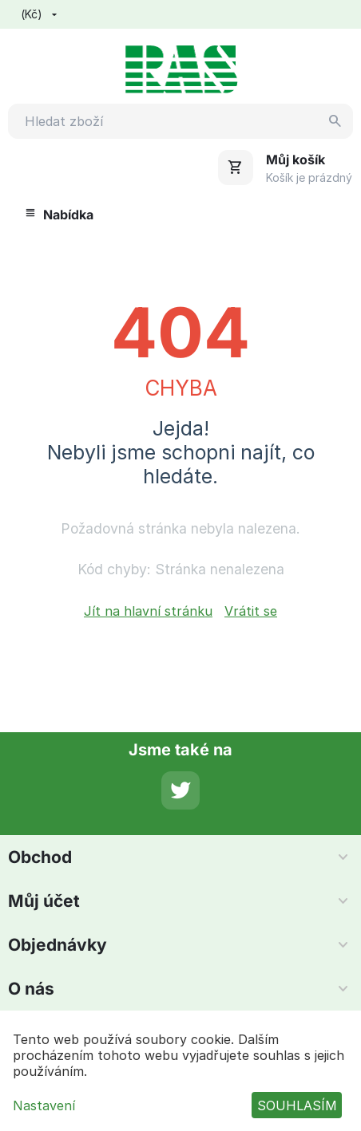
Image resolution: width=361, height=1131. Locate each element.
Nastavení (44, 1105)
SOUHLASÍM (297, 1105)
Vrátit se (250, 611)
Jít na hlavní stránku (148, 611)
